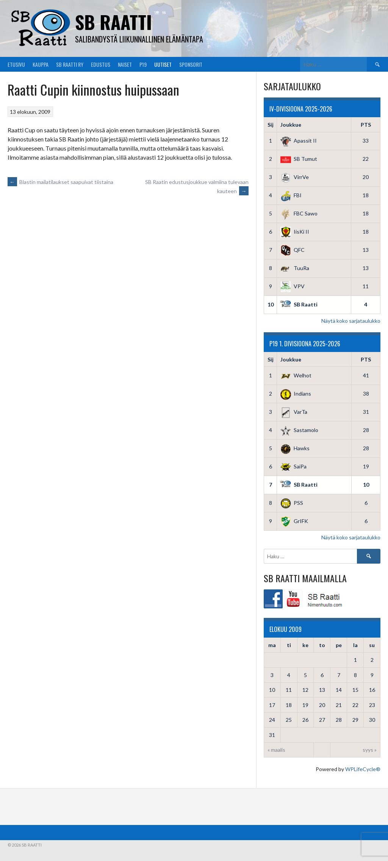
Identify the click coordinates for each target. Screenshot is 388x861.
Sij (271, 124)
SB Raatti (113, 21)
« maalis (276, 749)
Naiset (125, 64)
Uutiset (163, 64)
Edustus (100, 64)
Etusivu (16, 64)
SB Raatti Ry (69, 64)
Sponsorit (190, 64)
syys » (370, 749)
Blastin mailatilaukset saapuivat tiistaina (60, 182)
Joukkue (290, 124)
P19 (143, 64)
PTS (366, 124)
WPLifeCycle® (362, 769)
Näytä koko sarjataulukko (350, 320)
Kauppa (40, 64)
